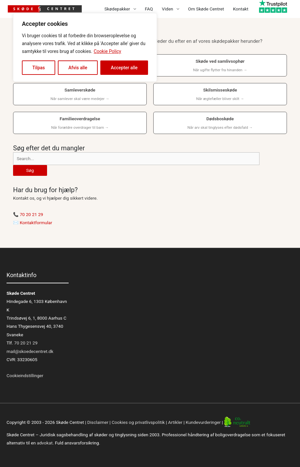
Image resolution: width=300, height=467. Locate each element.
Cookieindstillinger (25, 375)
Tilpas (38, 67)
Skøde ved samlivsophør (220, 66)
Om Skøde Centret (206, 8)
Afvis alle (77, 67)
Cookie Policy (107, 51)
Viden (167, 8)
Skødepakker (117, 8)
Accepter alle (124, 67)
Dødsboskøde (220, 123)
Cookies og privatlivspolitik (138, 422)
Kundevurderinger (203, 422)
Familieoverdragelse (80, 123)
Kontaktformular (36, 222)
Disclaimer (97, 422)
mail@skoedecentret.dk (30, 351)
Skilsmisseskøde (220, 94)
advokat (45, 442)
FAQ (149, 8)
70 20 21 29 (31, 214)
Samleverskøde (80, 94)
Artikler (175, 422)
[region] (85, 47)
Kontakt (240, 8)
